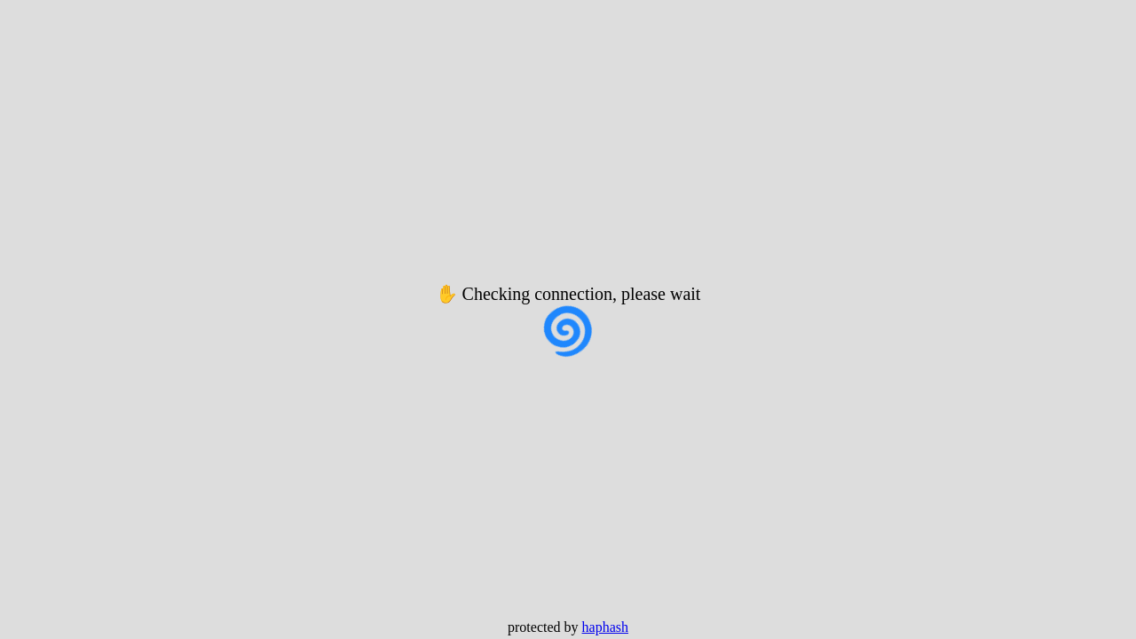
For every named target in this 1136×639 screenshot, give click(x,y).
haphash (605, 627)
